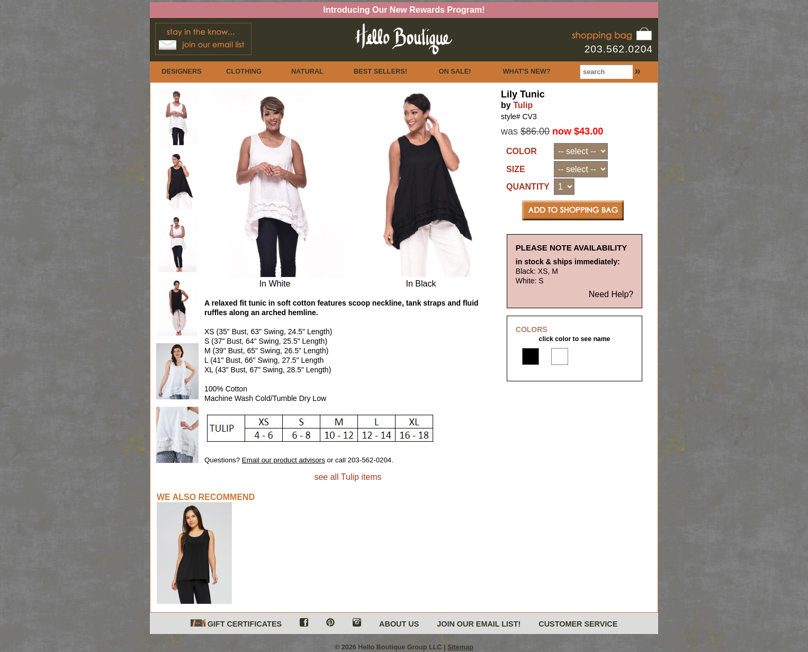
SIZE (515, 169)
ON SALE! (454, 71)
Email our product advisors (283, 460)
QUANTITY (528, 186)
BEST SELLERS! (380, 71)
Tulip (523, 105)
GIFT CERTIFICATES (236, 623)
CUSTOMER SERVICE (577, 624)
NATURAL (307, 71)
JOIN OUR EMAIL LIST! (478, 624)
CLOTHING (244, 71)
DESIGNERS (181, 71)
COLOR (521, 151)
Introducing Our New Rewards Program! (404, 9)
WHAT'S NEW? (526, 71)
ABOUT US (399, 624)
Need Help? (611, 294)
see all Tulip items (347, 476)
